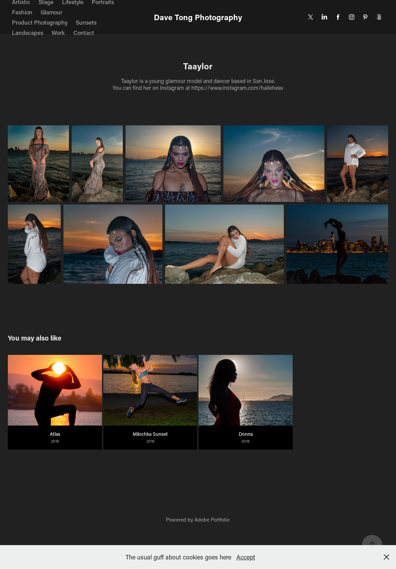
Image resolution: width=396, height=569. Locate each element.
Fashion (22, 12)
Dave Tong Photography (198, 17)
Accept (245, 557)
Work (58, 32)
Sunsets (86, 22)
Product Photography (40, 22)
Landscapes (27, 32)
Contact (83, 32)
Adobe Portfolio (212, 519)
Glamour (51, 12)
